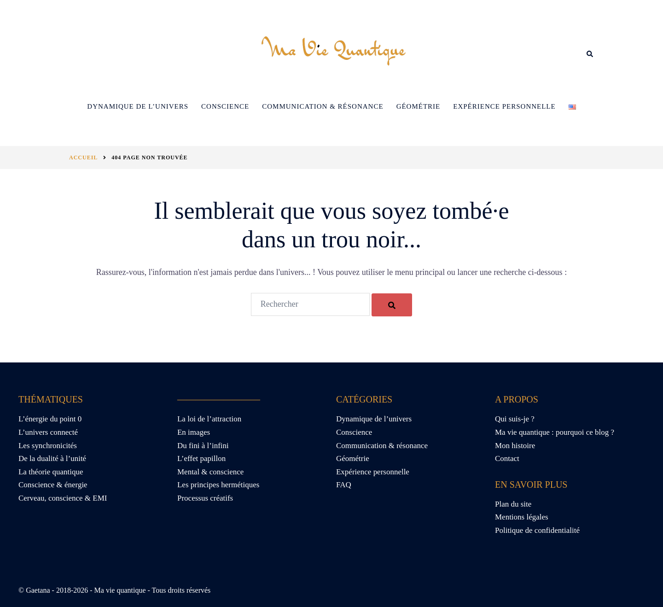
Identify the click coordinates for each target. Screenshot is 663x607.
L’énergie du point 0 (49, 418)
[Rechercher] (392, 304)
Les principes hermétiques (218, 484)
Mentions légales (521, 517)
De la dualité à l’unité (52, 458)
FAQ (343, 484)
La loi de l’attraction (209, 418)
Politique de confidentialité (537, 530)
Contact (507, 458)
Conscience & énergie (52, 484)
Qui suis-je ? (515, 418)
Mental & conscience (210, 471)
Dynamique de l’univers (137, 106)
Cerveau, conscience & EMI (62, 498)
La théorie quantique (50, 471)
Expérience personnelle (504, 106)
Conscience (225, 106)
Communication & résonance (322, 106)
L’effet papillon (201, 458)
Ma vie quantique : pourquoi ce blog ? (554, 432)
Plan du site (513, 504)
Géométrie (418, 106)
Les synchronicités (47, 445)
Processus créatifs (205, 498)
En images (193, 432)
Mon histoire (515, 445)
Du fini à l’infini (203, 445)
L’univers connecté (48, 432)
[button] (590, 54)
